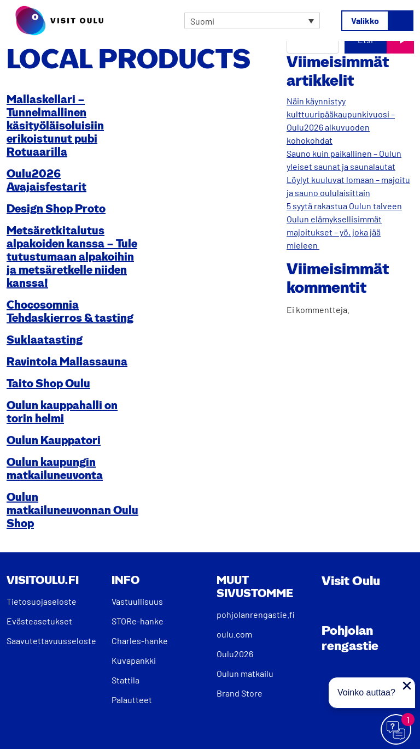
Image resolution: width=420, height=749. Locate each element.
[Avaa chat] (396, 730)
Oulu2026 (235, 653)
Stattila (125, 680)
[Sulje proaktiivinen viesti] (407, 685)
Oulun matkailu (245, 673)
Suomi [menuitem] (202, 20)
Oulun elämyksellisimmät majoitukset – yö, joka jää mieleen (334, 232)
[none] (252, 21)
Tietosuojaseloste (42, 601)
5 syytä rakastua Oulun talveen (344, 205)
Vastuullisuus (137, 601)
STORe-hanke (138, 621)
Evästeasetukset (39, 621)
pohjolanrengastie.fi (256, 614)
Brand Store (239, 693)
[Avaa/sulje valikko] (377, 20)
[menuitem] (252, 21)
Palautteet (132, 699)
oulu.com (234, 634)
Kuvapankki (134, 660)
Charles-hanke (140, 640)
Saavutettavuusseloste (51, 640)
